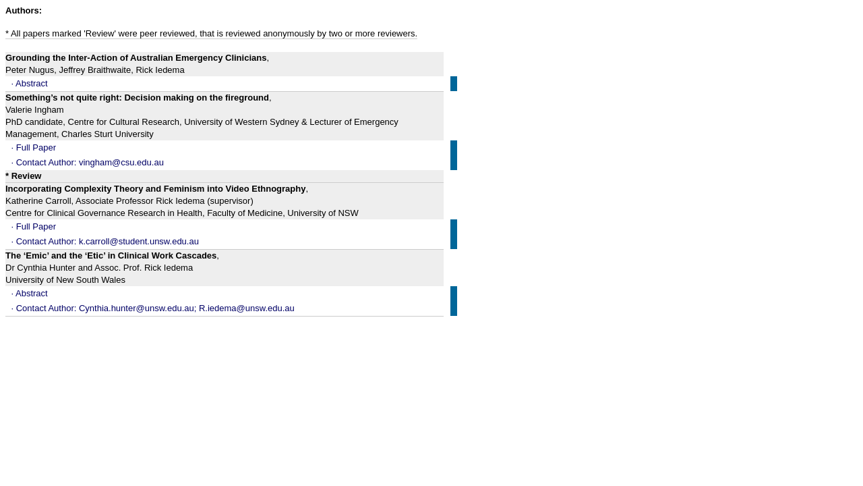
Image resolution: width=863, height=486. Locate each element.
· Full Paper (33, 147)
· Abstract (29, 83)
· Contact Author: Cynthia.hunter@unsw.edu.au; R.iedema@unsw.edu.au (153, 308)
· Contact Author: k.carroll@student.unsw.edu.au (105, 241)
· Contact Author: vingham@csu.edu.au (87, 162)
